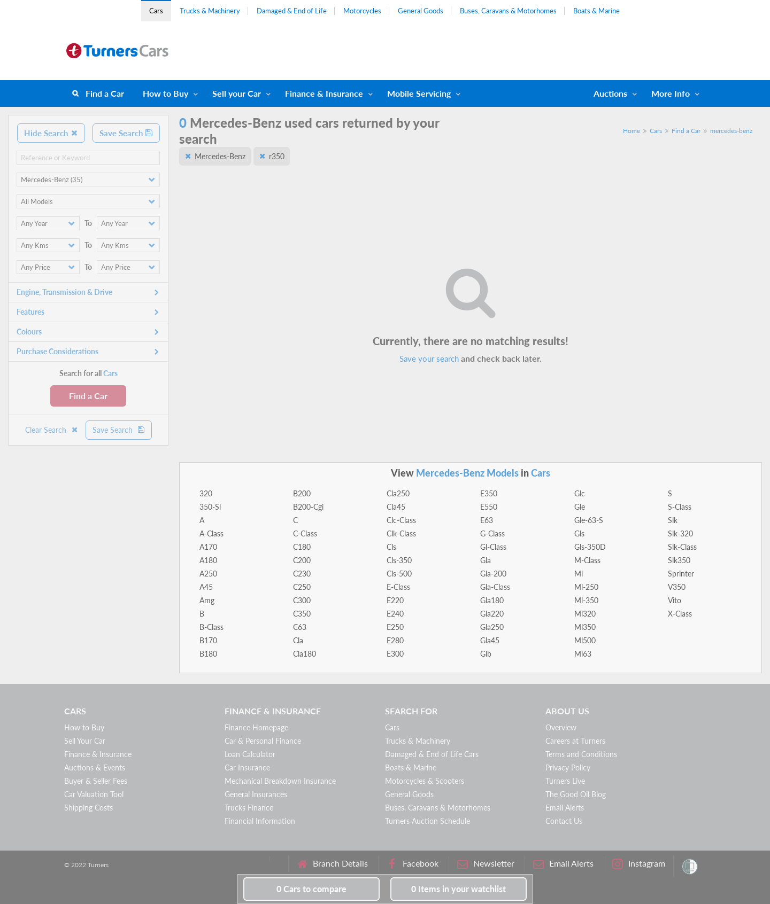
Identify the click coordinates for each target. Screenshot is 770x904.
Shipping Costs (88, 807)
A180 (208, 560)
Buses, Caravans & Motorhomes (508, 10)
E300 (395, 653)
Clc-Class (401, 520)
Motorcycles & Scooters (424, 780)
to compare (311, 889)
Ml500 (585, 640)
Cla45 (396, 506)
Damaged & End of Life (292, 10)
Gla (485, 560)
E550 (488, 506)
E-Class (398, 586)
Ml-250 (586, 586)
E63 (486, 520)
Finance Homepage (256, 727)
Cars (156, 10)
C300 (302, 600)
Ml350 (585, 627)
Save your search (429, 358)
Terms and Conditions (581, 754)
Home (631, 131)
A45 (206, 586)
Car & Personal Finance (263, 740)
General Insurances (256, 794)
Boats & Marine (596, 10)
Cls (391, 546)
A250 (208, 573)
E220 (395, 600)
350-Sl (210, 506)
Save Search (126, 133)
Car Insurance (247, 767)
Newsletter (485, 863)
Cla (298, 640)
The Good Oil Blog (575, 794)
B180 (208, 653)
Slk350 (679, 560)
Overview (560, 727)
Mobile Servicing (419, 93)
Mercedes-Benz (220, 156)
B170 (208, 640)
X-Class (680, 613)
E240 (395, 613)
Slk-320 (680, 533)
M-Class (587, 560)
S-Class (679, 506)
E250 (395, 627)
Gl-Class (493, 546)
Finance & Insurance (324, 93)
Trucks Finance (249, 807)
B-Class (211, 627)
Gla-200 (493, 573)
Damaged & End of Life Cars (432, 754)
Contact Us (563, 820)
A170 (208, 546)
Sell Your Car (84, 740)
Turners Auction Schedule (427, 820)
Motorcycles (362, 10)
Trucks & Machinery (210, 10)
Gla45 (489, 640)
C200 (302, 560)
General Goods (420, 10)
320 (205, 493)
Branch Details (332, 863)
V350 (677, 586)
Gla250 (492, 627)
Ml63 (582, 653)
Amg (206, 600)
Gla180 (492, 600)
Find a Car (105, 93)
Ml (578, 573)
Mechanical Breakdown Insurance (280, 780)
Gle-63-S (588, 520)
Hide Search (51, 133)
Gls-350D (590, 546)
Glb (485, 653)
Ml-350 (586, 600)
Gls (579, 533)
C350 (302, 613)
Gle (579, 506)
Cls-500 (399, 573)
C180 (302, 546)
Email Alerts (564, 807)
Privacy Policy (567, 767)
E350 (488, 493)
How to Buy (165, 93)
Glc (579, 493)
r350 (276, 156)
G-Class (492, 533)
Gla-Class (495, 586)
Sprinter (681, 573)
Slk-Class (682, 546)
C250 (302, 586)
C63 (299, 627)
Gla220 (492, 613)
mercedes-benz (731, 131)
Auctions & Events (94, 767)
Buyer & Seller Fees (95, 780)
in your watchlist (458, 889)
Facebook (412, 863)
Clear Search (52, 429)
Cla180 (304, 653)
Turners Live (565, 780)
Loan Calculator (250, 754)
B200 (302, 493)
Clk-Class (401, 533)
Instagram (638, 863)
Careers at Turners (575, 740)
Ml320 (585, 613)
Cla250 (398, 493)
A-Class (211, 533)
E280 (395, 640)
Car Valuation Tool (94, 794)
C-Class (305, 533)
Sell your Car (236, 93)
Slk (672, 520)
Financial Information (260, 820)
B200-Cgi (308, 506)
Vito (674, 600)
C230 (302, 573)
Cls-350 (399, 560)
